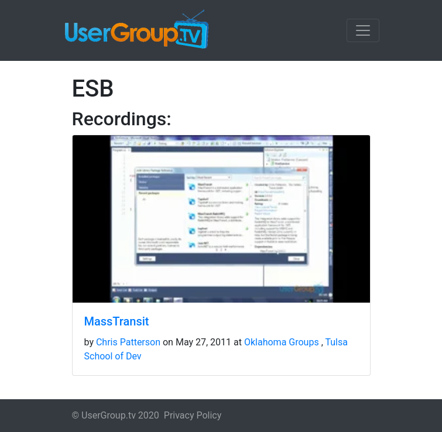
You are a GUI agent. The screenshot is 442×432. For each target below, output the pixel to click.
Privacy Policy (193, 415)
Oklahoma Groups (281, 342)
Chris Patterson (128, 342)
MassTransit (116, 321)
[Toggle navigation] (363, 30)
